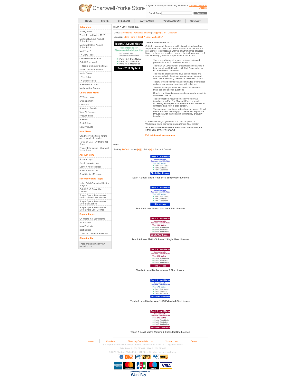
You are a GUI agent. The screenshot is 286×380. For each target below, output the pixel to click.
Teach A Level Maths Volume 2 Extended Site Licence (160, 332)
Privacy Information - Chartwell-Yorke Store (95, 149)
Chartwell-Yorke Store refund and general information (93, 137)
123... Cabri (85, 77)
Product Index (86, 116)
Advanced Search (88, 108)
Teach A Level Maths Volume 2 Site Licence (160, 270)
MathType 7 (85, 51)
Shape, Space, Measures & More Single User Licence (93, 208)
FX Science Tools (88, 81)
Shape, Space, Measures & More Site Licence (93, 202)
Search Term (155, 13)
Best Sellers (85, 123)
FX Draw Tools (86, 55)
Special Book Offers (89, 84)
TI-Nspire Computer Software (94, 66)
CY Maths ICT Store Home (92, 219)
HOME (88, 21)
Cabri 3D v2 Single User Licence (91, 190)
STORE (105, 21)
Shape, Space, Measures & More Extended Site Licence (93, 196)
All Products (85, 222)
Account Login (86, 159)
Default (125, 149)
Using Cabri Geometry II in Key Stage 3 (94, 184)
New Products (86, 127)
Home (91, 341)
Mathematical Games (90, 88)
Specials (84, 119)
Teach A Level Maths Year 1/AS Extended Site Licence (160, 301)
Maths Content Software (91, 69)
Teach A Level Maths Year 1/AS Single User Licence (160, 177)
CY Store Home (87, 97)
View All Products (88, 112)
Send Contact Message (91, 174)
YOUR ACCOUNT (172, 21)
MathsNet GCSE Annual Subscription (91, 46)
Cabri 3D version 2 (88, 62)
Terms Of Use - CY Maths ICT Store (94, 143)
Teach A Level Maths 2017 (92, 35)
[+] (138, 149)
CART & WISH (147, 21)
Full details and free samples (160, 135)
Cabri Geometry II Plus (90, 58)
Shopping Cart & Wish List (140, 341)
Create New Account (89, 163)
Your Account (172, 341)
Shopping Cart (86, 101)
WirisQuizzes (86, 31)
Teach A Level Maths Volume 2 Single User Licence (160, 239)
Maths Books (86, 73)
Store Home (126, 32)
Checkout (84, 104)
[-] (141, 149)
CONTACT (195, 21)
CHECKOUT (124, 21)
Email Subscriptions (89, 170)
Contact (194, 341)
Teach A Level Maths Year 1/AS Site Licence (160, 208)
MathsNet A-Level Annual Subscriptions (92, 40)
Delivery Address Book (90, 167)
